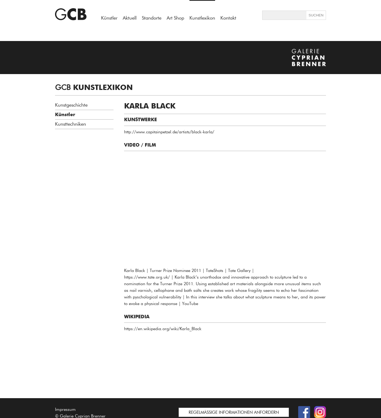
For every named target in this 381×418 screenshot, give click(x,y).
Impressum (65, 409)
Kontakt (228, 18)
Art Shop (175, 18)
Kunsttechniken (70, 124)
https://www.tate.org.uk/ (147, 277)
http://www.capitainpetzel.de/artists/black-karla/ (169, 131)
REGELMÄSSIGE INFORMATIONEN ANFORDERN (234, 412)
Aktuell (130, 18)
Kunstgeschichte (71, 105)
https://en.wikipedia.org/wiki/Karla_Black (162, 328)
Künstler (109, 18)
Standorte (151, 18)
